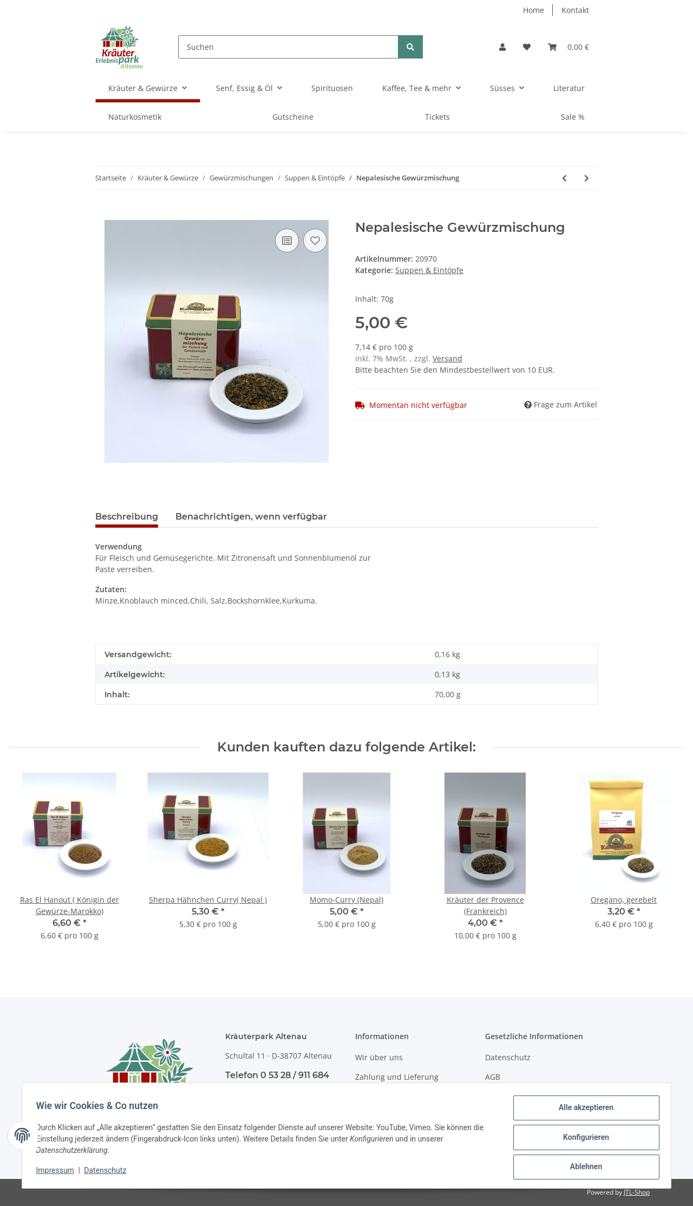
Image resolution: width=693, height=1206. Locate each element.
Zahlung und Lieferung (397, 1077)
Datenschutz (508, 1057)
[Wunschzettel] (526, 47)
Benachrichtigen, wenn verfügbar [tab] (251, 516)
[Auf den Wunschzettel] (315, 240)
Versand (447, 358)
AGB (492, 1077)
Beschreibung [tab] (126, 516)
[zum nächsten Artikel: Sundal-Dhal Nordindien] (587, 178)
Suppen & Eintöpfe (429, 270)
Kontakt (575, 10)
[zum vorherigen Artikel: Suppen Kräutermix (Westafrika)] (564, 178)
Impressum (58, 1172)
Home (533, 10)
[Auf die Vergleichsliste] (287, 240)
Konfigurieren (582, 1139)
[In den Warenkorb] (104, 214)
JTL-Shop (637, 1192)
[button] (502, 47)
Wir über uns (379, 1057)
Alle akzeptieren (582, 1111)
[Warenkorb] (568, 47)
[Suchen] (288, 47)
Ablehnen (582, 1167)
